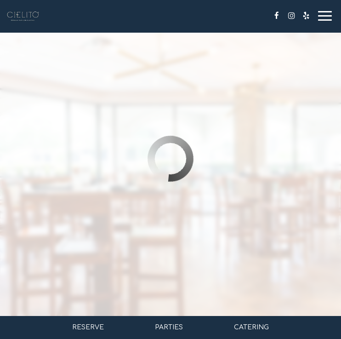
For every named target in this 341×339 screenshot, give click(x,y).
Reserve (88, 327)
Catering (251, 327)
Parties (169, 327)
